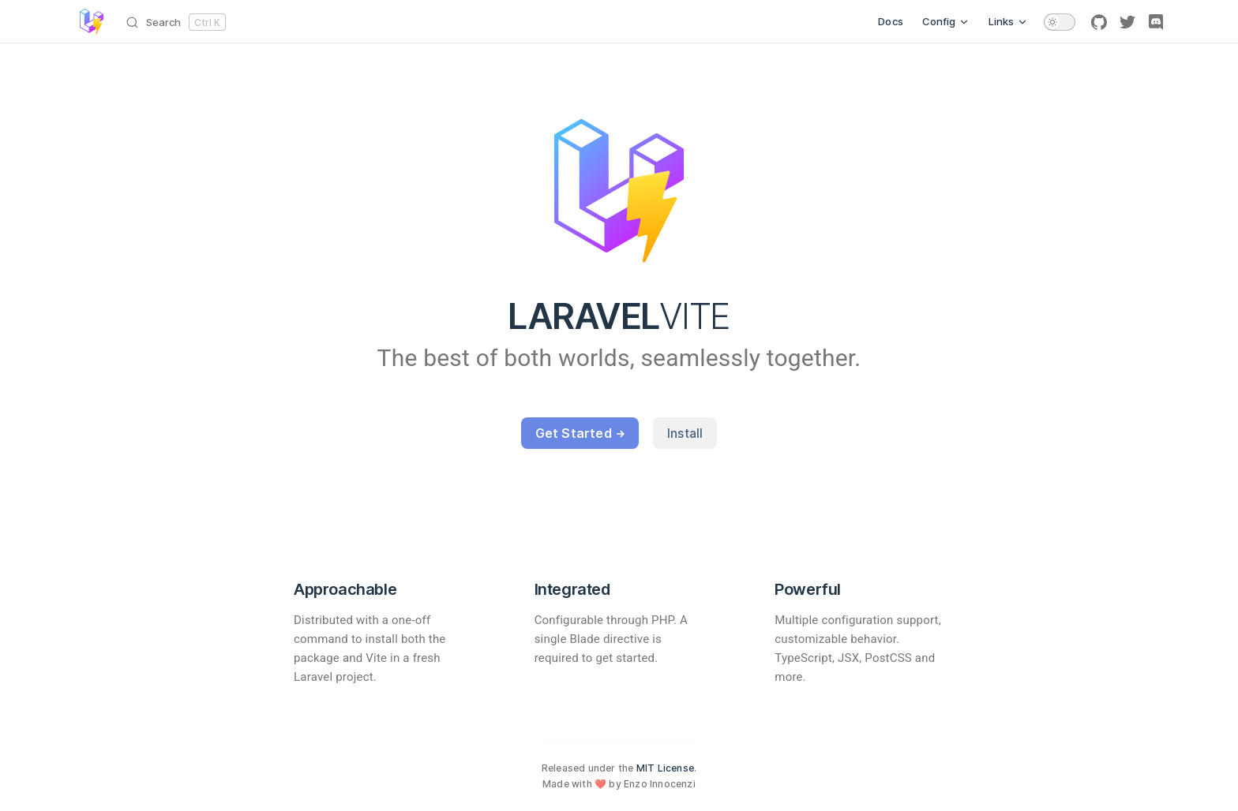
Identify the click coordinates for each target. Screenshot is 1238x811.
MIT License (665, 768)
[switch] (1059, 22)
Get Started (580, 433)
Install (685, 433)
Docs (890, 21)
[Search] (178, 21)
